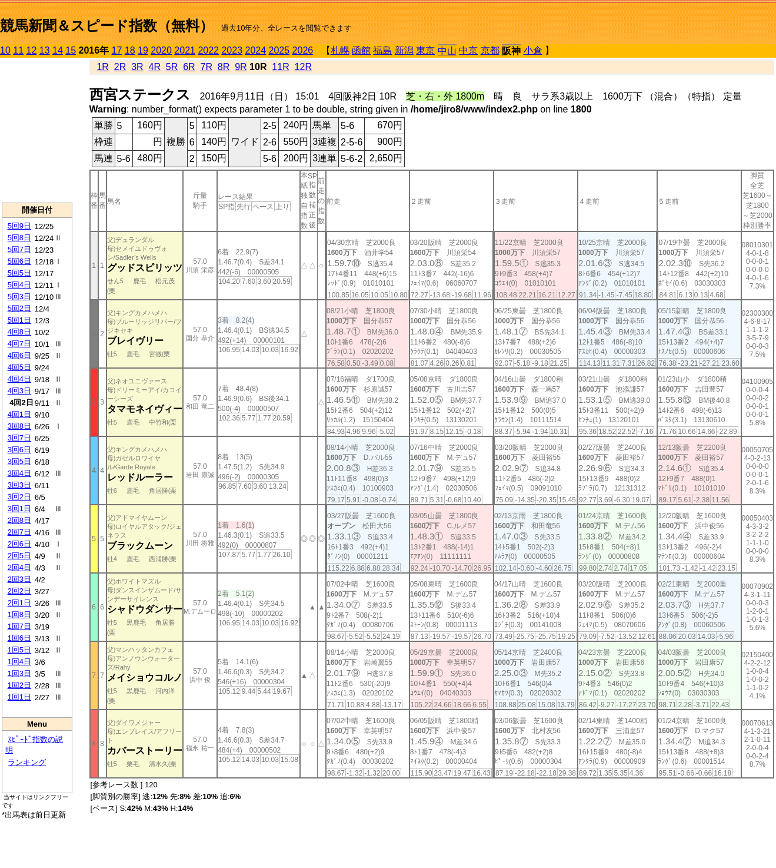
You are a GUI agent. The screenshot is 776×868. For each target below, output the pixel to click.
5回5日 (19, 273)
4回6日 (19, 355)
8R (223, 67)
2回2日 (19, 591)
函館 (361, 50)
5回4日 (19, 284)
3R (137, 67)
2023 (231, 50)
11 (18, 50)
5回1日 (19, 320)
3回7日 (19, 437)
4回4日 (19, 379)
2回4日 (19, 567)
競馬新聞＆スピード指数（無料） (107, 26)
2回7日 (19, 532)
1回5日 (19, 649)
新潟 (404, 50)
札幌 (340, 50)
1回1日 (19, 697)
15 (70, 50)
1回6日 (19, 638)
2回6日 (19, 543)
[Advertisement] (37, 130)
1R (102, 67)
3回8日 (19, 426)
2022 (208, 50)
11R (280, 67)
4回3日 (19, 390)
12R (303, 67)
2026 (303, 50)
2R (120, 67)
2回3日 (19, 579)
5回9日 (19, 225)
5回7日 (19, 249)
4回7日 (19, 343)
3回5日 (19, 461)
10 (5, 50)
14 (57, 50)
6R (189, 67)
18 (130, 50)
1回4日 (19, 661)
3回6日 (19, 449)
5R (172, 67)
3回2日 (19, 496)
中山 (447, 51)
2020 (161, 50)
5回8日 (19, 237)
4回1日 (19, 414)
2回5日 (19, 555)
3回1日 (19, 508)
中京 (468, 50)
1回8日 (19, 614)
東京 (425, 50)
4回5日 (19, 367)
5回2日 (19, 308)
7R (206, 67)
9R (241, 67)
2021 (184, 50)
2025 (279, 50)
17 (117, 50)
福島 (382, 50)
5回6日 (19, 261)
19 (143, 50)
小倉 (533, 50)
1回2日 (19, 685)
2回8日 (19, 520)
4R (154, 67)
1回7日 (19, 626)
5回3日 (19, 296)
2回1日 (19, 602)
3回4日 (19, 473)
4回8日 (19, 331)
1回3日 (19, 673)
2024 (255, 50)
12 (31, 50)
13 (44, 50)
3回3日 (19, 485)
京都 (490, 50)
